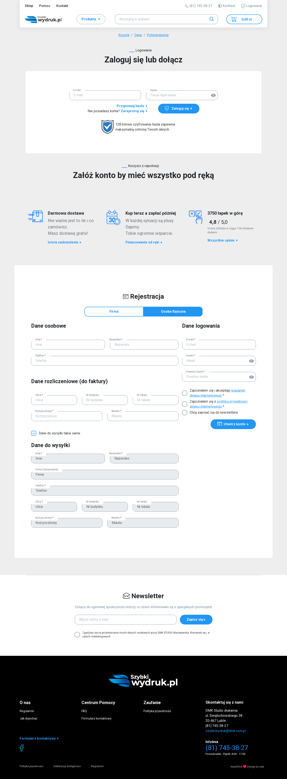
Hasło (153, 90)
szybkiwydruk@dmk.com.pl (226, 731)
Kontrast (226, 6)
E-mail (77, 90)
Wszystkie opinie (222, 240)
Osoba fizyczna (173, 311)
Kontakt (62, 6)
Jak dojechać (28, 718)
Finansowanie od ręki (144, 242)
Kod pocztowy (44, 411)
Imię (38, 339)
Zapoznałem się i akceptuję (217, 393)
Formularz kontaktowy (96, 718)
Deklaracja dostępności (67, 766)
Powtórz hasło (195, 371)
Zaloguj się (179, 108)
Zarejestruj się (134, 111)
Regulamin (27, 711)
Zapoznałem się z (218, 404)
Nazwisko (115, 339)
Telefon (40, 355)
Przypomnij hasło (132, 106)
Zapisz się (196, 619)
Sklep (29, 6)
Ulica (39, 395)
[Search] (166, 19)
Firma (114, 311)
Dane (138, 35)
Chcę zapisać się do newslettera (214, 412)
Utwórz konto (233, 424)
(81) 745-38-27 (198, 6)
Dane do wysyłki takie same (59, 433)
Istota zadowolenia (65, 242)
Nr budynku (92, 395)
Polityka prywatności (157, 711)
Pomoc (44, 6)
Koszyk (124, 35)
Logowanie (251, 6)
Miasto (116, 411)
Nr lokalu (142, 395)
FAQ (84, 711)
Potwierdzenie (158, 35)
